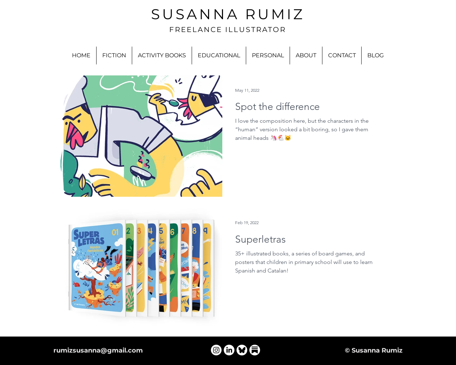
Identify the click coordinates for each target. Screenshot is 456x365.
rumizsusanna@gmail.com (98, 350)
